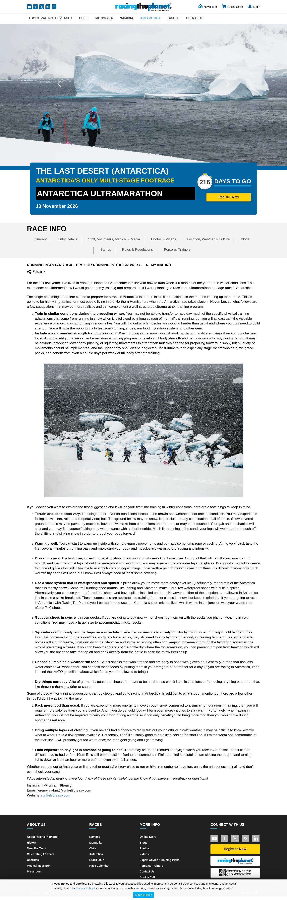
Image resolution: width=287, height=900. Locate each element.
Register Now (224, 197)
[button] (59, 84)
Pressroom (34, 871)
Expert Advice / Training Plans (160, 860)
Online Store (232, 6)
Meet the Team (36, 848)
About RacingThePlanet (50, 18)
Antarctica (150, 18)
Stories (105, 249)
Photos (144, 848)
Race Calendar (99, 865)
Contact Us (147, 871)
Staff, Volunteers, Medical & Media (114, 239)
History (31, 842)
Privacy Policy (84, 888)
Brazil (173, 18)
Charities (33, 860)
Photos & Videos (163, 239)
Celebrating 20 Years (40, 854)
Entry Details (67, 239)
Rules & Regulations (137, 249)
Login (253, 6)
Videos (144, 854)
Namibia (126, 18)
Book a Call (147, 877)
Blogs (245, 239)
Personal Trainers (177, 249)
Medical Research (38, 865)
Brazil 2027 (96, 860)
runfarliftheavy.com (55, 795)
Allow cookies (143, 894)
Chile (83, 18)
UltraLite (194, 18)
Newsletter (207, 6)
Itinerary (40, 239)
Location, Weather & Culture (208, 239)
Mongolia (104, 18)
